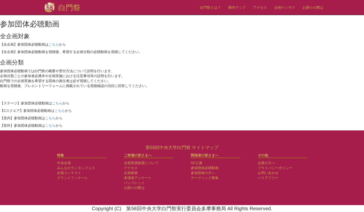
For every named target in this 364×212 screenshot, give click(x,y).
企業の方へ (266, 163)
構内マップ (237, 7)
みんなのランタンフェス (76, 168)
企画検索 (131, 173)
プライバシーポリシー (275, 168)
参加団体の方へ (203, 173)
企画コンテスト (69, 173)
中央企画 (64, 163)
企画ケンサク (284, 7)
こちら (54, 44)
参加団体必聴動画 (205, 168)
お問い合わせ (268, 173)
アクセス (260, 7)
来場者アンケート (138, 178)
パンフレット (134, 183)
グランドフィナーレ (72, 178)
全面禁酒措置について (141, 163)
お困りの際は (313, 7)
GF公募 (196, 163)
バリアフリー (268, 178)
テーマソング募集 (205, 178)
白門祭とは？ (210, 7)
